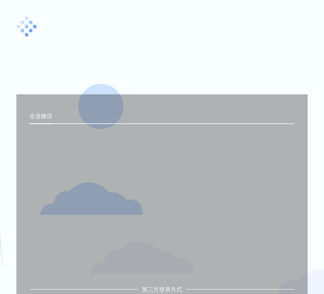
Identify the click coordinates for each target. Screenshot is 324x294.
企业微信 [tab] (40, 115)
